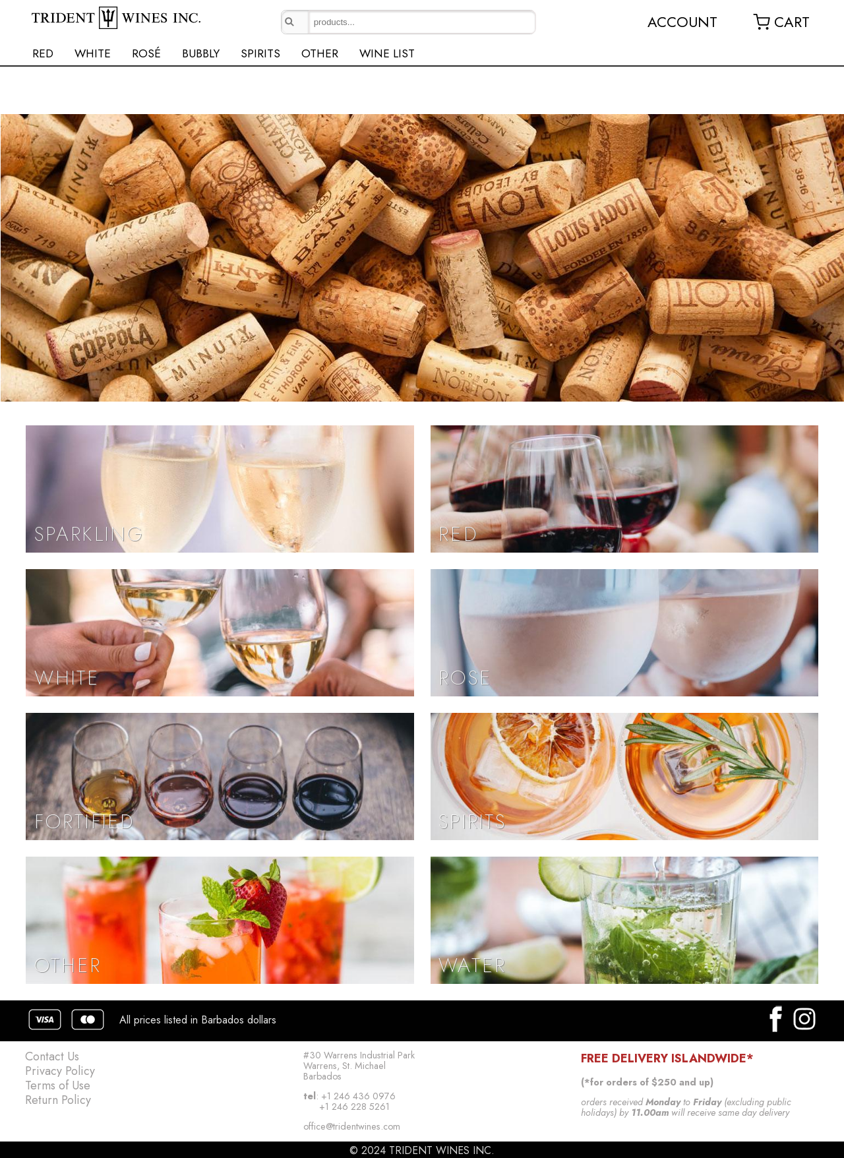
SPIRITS (260, 53)
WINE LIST (387, 53)
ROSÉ (146, 53)
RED (42, 53)
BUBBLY (201, 53)
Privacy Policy (60, 1071)
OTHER (319, 53)
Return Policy (58, 1100)
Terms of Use (57, 1085)
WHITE (93, 53)
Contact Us (52, 1056)
